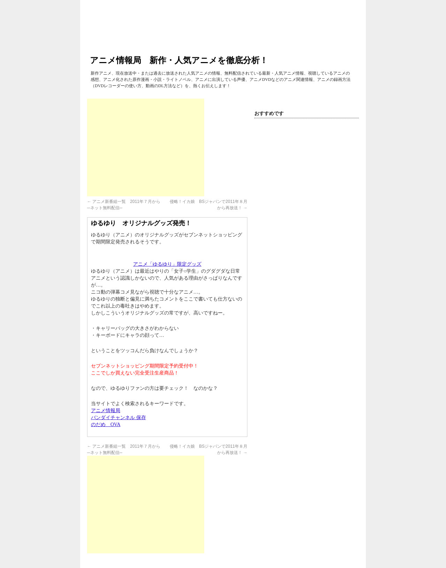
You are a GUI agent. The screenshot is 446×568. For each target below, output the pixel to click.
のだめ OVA (106, 424)
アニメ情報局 (105, 410)
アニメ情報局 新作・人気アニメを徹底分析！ (179, 60)
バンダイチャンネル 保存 (118, 417)
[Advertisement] (145, 147)
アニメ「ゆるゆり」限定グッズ (167, 264)
